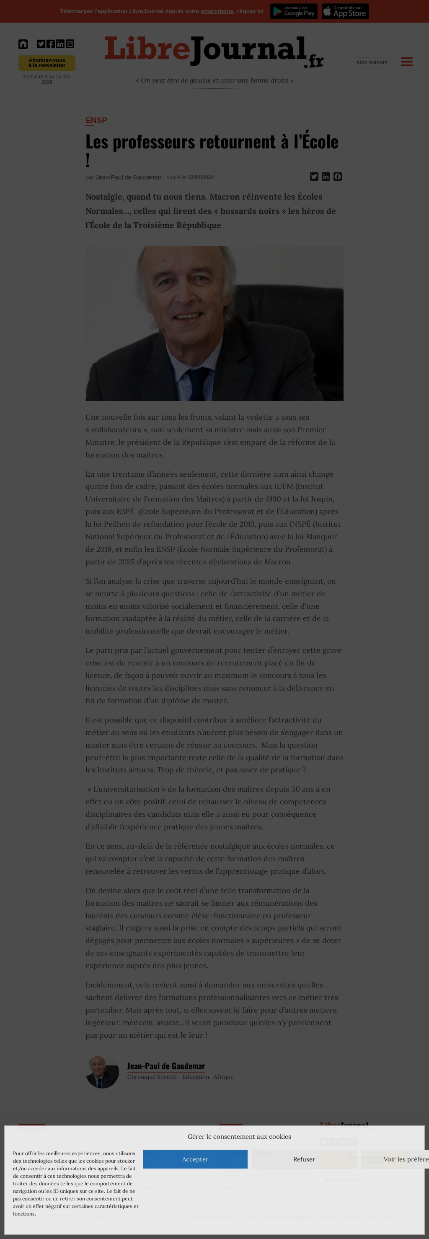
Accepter (195, 1159)
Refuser (304, 1159)
